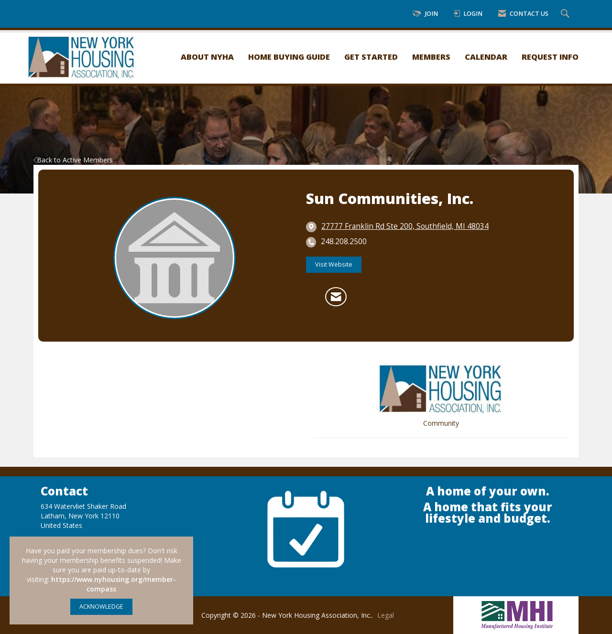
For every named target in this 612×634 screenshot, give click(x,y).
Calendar (486, 56)
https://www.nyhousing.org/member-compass (113, 584)
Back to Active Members (73, 159)
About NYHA (207, 56)
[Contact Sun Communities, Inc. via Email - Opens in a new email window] (336, 296)
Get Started (371, 56)
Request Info (550, 56)
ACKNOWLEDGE (101, 606)
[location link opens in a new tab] (405, 226)
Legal (385, 615)
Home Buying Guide (289, 56)
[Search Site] (566, 14)
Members (431, 56)
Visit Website (333, 264)
